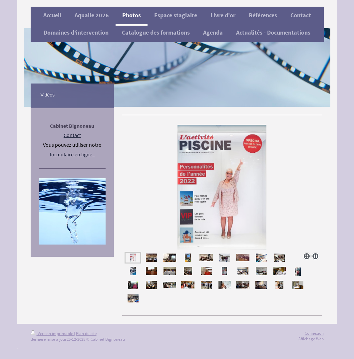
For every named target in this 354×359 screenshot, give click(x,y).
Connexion (314, 333)
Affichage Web (311, 338)
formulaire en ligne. (72, 154)
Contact (72, 135)
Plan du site (86, 333)
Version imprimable (52, 333)
